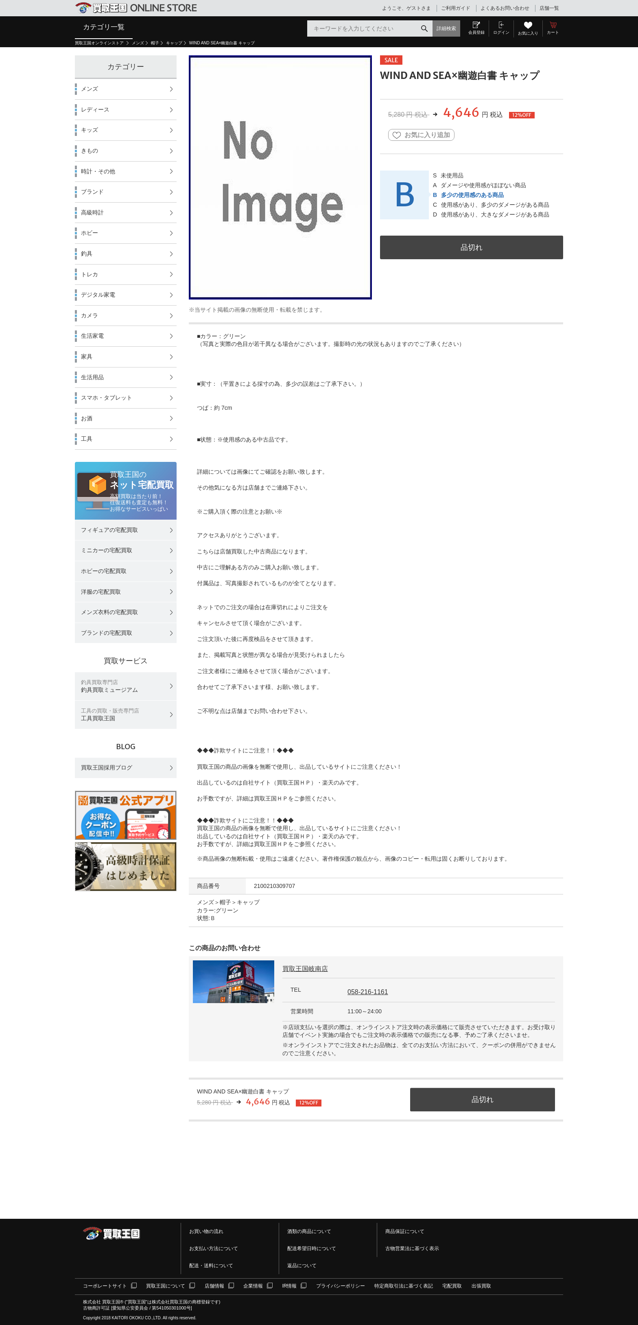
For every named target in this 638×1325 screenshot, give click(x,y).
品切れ (472, 247)
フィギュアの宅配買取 (109, 530)
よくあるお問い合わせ (505, 8)
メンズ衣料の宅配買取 (109, 612)
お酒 (86, 418)
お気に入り (528, 33)
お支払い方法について (213, 1248)
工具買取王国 (110, 715)
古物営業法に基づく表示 (412, 1248)
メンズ (138, 43)
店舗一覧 (549, 8)
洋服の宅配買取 (101, 591)
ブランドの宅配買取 (106, 633)
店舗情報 (214, 1286)
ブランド (92, 191)
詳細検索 (446, 28)
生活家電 (92, 335)
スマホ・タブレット (106, 397)
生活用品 (92, 377)
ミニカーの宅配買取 (106, 550)
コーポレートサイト (105, 1286)
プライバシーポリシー (340, 1286)
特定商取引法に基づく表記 (403, 1286)
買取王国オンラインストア (100, 43)
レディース (95, 109)
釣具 (86, 253)
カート (553, 32)
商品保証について (404, 1231)
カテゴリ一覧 (104, 26)
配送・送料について (211, 1265)
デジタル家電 (98, 294)
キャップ (174, 43)
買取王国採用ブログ (106, 767)
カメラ (89, 315)
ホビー (89, 233)
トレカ (89, 274)
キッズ (89, 130)
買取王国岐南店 (305, 968)
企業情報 (253, 1286)
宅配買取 (452, 1286)
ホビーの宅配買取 (104, 571)
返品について (302, 1265)
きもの (89, 150)
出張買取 (481, 1286)
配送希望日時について (311, 1248)
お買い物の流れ (206, 1231)
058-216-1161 (367, 991)
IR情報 (289, 1286)
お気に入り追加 (421, 135)
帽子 (155, 43)
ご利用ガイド (455, 8)
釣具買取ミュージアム (109, 686)
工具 (86, 438)
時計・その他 (98, 171)
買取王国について (165, 1286)
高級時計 (92, 212)
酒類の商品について (309, 1231)
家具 (86, 356)
